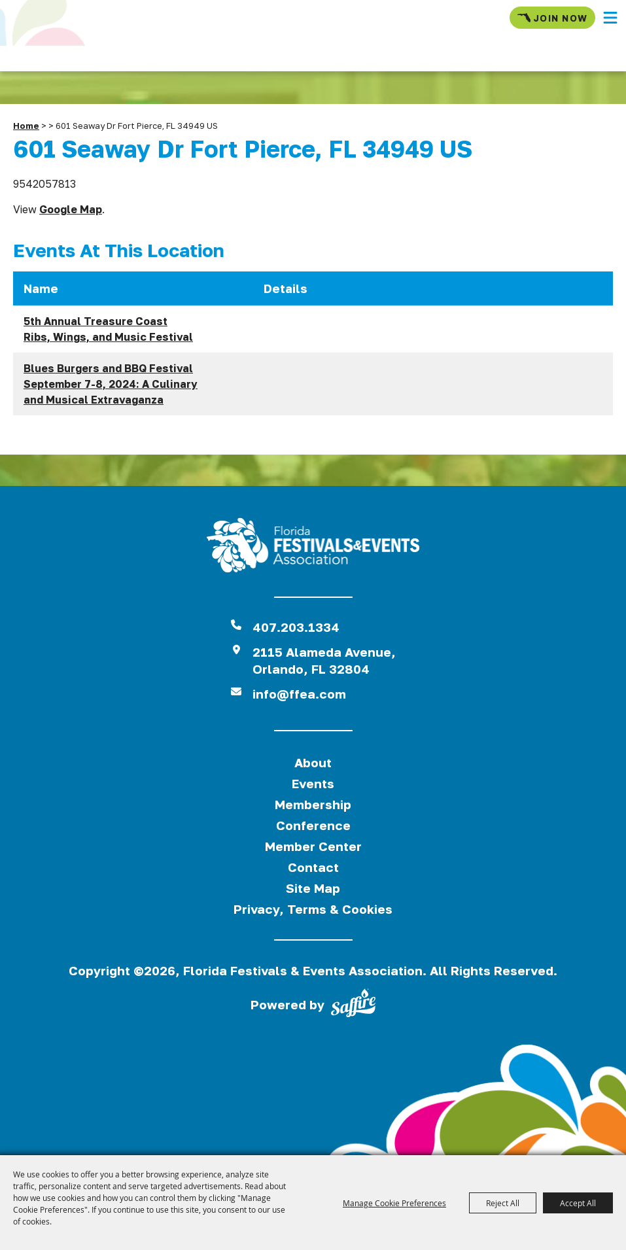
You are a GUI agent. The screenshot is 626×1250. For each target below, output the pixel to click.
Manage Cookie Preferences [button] (394, 1203)
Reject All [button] (502, 1203)
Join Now (552, 17)
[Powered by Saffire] (353, 1005)
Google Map (70, 209)
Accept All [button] (578, 1203)
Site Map (313, 887)
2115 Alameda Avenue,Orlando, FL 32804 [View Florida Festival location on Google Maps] (324, 660)
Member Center (313, 846)
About (313, 762)
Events (313, 783)
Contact (313, 867)
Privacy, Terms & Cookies (313, 908)
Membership (313, 804)
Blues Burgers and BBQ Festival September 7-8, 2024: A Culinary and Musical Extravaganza (111, 384)
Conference (313, 825)
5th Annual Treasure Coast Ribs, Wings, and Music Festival (108, 329)
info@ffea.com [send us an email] (299, 693)
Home (26, 125)
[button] (610, 17)
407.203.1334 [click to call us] (295, 626)
